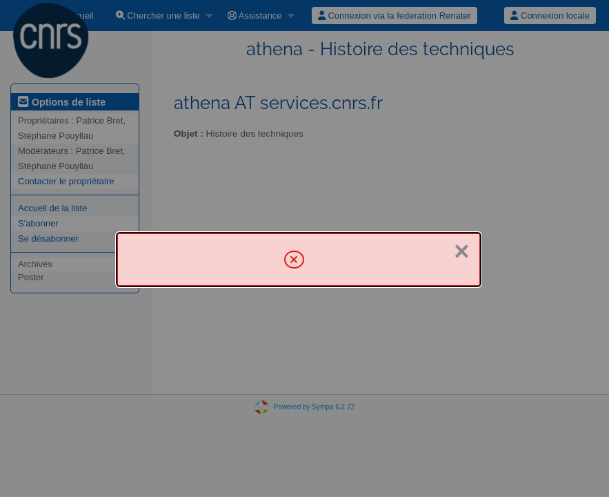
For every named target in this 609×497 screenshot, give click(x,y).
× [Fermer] (461, 251)
